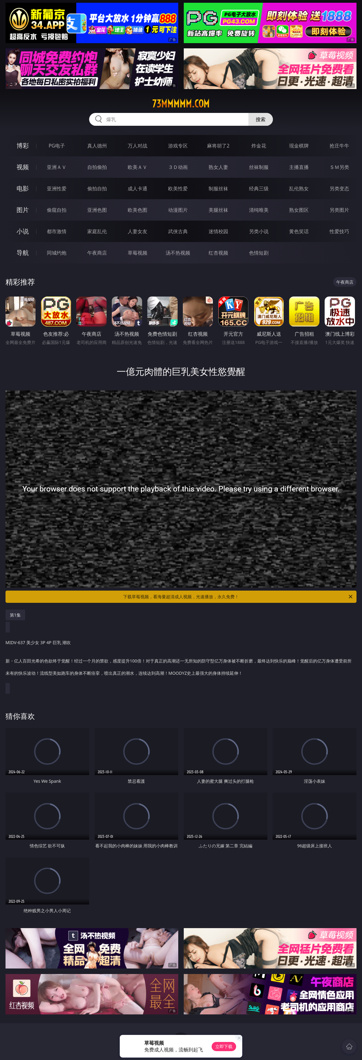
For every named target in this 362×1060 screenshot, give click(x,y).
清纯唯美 (259, 210)
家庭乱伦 (97, 231)
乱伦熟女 (299, 188)
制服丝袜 (218, 188)
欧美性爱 (178, 188)
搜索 (261, 119)
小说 (23, 231)
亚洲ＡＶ (56, 167)
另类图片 (339, 210)
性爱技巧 (339, 231)
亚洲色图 (97, 210)
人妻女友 (137, 231)
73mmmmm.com (180, 104)
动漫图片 (178, 210)
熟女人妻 (218, 167)
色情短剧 (259, 252)
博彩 (23, 145)
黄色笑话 (299, 231)
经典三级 (259, 188)
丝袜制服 (259, 167)
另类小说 (259, 231)
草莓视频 (137, 252)
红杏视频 (218, 252)
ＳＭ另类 (339, 167)
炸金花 (258, 145)
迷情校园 (218, 231)
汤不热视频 (178, 252)
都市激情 (56, 231)
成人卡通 (137, 188)
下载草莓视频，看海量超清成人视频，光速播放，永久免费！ (238, 596)
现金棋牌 (299, 145)
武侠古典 (178, 231)
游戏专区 (178, 145)
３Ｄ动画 (178, 167)
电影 (23, 188)
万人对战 (137, 145)
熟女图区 (299, 210)
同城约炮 (56, 252)
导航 (23, 252)
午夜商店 (97, 252)
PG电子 (57, 145)
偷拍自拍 (97, 188)
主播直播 (299, 167)
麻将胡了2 (218, 145)
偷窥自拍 (56, 210)
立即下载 (223, 1046)
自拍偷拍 (97, 167)
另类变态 (339, 188)
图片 (23, 210)
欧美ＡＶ (137, 167)
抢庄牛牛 (339, 145)
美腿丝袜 (218, 210)
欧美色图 (137, 210)
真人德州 (97, 145)
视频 (23, 167)
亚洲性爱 (56, 188)
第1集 (15, 615)
